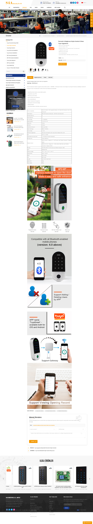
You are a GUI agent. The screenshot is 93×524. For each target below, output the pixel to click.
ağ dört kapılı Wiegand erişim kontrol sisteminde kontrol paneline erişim (19, 167)
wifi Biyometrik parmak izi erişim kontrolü (16, 487)
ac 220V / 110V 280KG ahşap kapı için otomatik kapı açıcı (19, 143)
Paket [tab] (45, 77)
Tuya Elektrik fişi (10, 65)
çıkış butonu (32, 499)
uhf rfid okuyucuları (10, 92)
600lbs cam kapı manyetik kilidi (36, 507)
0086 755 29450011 (47, 3)
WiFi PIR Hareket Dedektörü (13, 58)
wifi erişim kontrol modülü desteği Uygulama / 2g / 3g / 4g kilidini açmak (77, 487)
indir (36, 7)
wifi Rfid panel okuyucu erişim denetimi (56, 486)
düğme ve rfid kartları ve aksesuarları (14, 103)
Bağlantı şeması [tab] (38, 77)
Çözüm (50, 507)
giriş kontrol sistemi (39, 411)
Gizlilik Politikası (33, 522)
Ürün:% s (50, 503)
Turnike (7, 108)
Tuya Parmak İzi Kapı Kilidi (12, 43)
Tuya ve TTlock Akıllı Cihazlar (13, 68)
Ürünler (24, 7)
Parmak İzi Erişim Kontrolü (50, 411)
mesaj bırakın (87, 522)
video (42, 7)
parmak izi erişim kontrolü (34, 509)
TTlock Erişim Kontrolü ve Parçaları (13, 80)
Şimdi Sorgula (62, 64)
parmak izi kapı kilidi (10, 99)
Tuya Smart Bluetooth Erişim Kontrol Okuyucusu (45, 450)
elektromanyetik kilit (10, 87)
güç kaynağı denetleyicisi (11, 101)
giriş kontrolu (32, 503)
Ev (9, 7)
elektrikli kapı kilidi (10, 94)
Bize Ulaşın (57, 7)
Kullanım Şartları (52, 514)
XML (29, 522)
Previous (3, 479)
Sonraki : (31, 450)
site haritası (51, 512)
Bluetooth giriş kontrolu (62, 411)
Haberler (49, 7)
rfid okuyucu (8, 96)
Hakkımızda (16, 7)
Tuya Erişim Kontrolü (60, 35)
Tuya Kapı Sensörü (11, 48)
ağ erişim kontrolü (10, 85)
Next (90, 479)
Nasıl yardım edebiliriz (16, 123)
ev (49, 499)
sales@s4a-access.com (61, 3)
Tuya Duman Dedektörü (12, 53)
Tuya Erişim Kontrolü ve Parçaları (49, 35)
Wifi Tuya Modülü (10, 63)
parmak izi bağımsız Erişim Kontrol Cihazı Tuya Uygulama (44, 425)
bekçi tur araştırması (10, 110)
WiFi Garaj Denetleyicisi (12, 55)
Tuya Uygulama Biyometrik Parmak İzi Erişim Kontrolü (45, 448)
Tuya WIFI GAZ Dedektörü (12, 50)
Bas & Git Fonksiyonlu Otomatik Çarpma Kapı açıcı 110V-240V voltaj (18, 151)
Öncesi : (30, 448)
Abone (66, 508)
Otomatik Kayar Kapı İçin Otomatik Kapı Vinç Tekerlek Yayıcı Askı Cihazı (19, 159)
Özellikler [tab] (30, 77)
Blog (50, 510)
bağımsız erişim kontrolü (11, 89)
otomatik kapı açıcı (10, 78)
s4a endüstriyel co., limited (13, 498)
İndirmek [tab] (50, 77)
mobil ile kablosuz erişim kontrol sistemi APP (36, 487)
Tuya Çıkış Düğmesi (11, 60)
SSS (31, 7)
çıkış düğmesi (9, 106)
